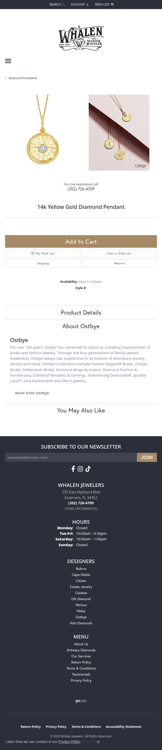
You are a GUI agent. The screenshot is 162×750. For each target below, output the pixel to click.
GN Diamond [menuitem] (81, 598)
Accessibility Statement (123, 727)
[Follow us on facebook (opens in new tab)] (73, 469)
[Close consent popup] (98, 741)
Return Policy (81, 662)
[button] (56, 4)
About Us (81, 644)
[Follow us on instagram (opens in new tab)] (80, 469)
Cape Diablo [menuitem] (81, 574)
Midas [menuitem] (81, 610)
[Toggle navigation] (8, 61)
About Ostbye (81, 326)
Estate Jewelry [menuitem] (81, 586)
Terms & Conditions (81, 668)
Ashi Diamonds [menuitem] (81, 623)
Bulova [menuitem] (81, 568)
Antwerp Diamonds (81, 650)
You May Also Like (81, 410)
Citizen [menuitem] (81, 580)
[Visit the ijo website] (81, 701)
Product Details (81, 312)
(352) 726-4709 (81, 188)
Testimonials (81, 674)
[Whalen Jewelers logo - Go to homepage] (81, 36)
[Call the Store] (81, 503)
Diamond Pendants (23, 78)
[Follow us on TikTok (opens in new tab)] (88, 469)
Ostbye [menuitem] (81, 617)
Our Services (81, 656)
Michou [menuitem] (81, 604)
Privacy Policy (81, 680)
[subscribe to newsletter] (147, 457)
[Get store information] (81, 509)
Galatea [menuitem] (81, 592)
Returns (119, 263)
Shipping (43, 263)
